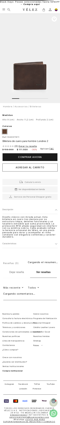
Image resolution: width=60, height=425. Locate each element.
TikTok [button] (37, 384)
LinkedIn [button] (23, 389)
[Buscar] (9, 9)
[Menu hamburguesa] (3, 9)
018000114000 (18, 415)
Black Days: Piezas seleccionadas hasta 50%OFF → (30, 3)
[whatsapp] (53, 413)
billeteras (35, 106)
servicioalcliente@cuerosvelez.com (29, 417)
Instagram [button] (9, 384)
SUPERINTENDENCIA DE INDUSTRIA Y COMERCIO (29, 422)
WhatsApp (29, 419)
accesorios (21, 106)
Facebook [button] (23, 384)
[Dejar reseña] (16, 272)
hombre (7, 106)
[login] (50, 9)
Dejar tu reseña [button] (28, 146)
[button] (43, 9)
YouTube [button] (51, 384)
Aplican (47, 149)
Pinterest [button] (37, 389)
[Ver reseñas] (43, 272)
